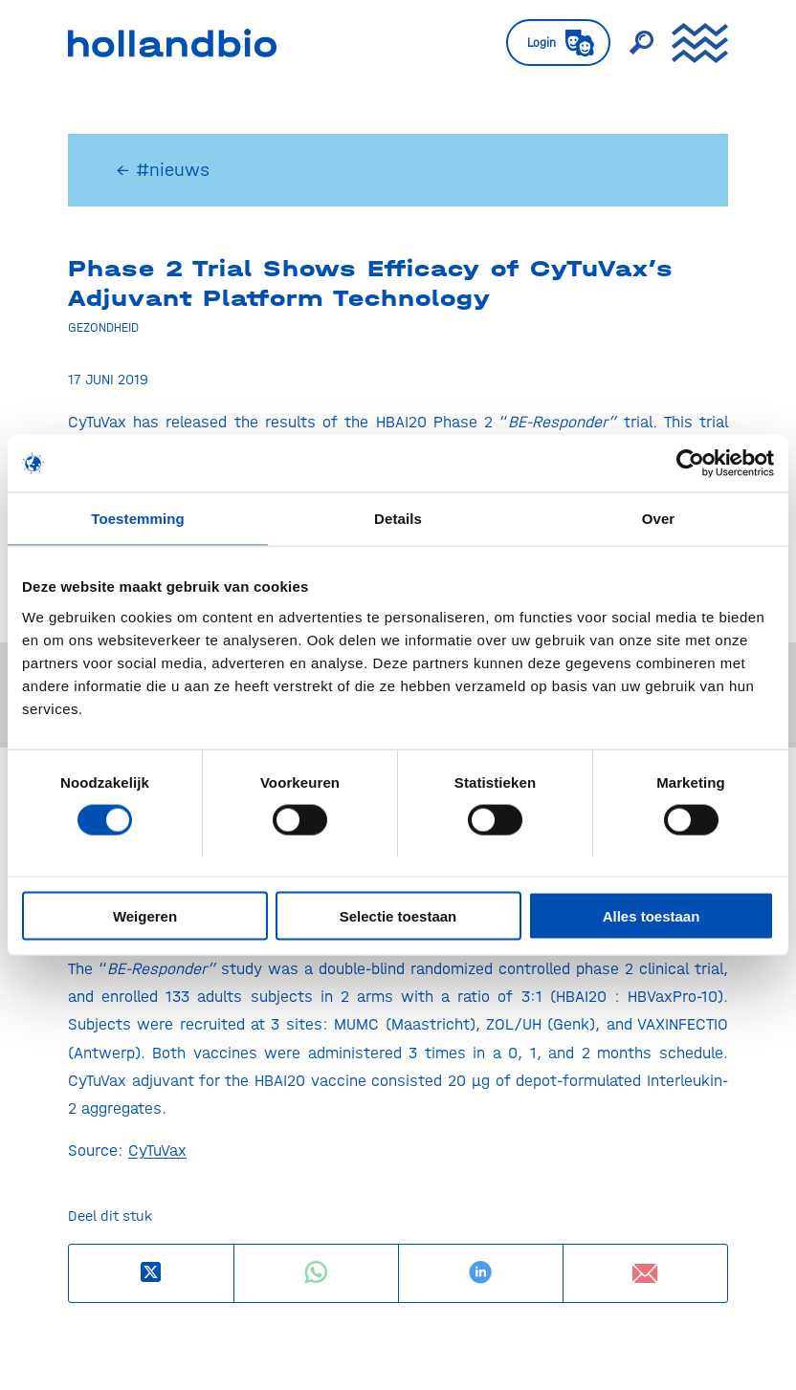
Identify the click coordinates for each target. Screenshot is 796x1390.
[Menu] (690, 43)
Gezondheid (103, 327)
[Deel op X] (151, 1273)
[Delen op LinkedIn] (481, 1273)
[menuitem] (548, 43)
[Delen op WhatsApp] (316, 1273)
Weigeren (145, 915)
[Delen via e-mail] (645, 1273)
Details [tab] (398, 518)
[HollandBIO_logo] (172, 43)
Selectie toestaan (398, 915)
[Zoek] (631, 43)
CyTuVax (157, 1150)
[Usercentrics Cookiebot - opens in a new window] (690, 463)
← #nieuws (163, 170)
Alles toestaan (651, 915)
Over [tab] (658, 518)
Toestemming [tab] (138, 518)
